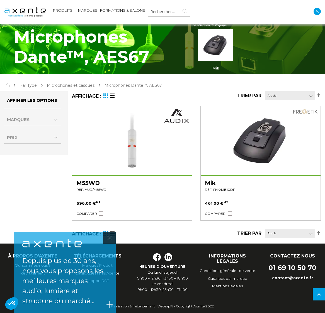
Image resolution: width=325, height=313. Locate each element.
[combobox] (169, 11)
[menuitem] (62, 11)
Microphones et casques (70, 85)
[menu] (99, 11)
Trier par (249, 95)
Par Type (28, 85)
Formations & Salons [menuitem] (122, 10)
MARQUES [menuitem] (87, 10)
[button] (86, 213)
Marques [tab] (18, 119)
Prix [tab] (12, 137)
